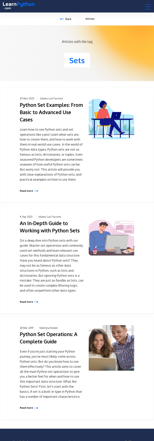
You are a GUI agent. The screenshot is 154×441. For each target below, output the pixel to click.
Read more (26, 190)
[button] (148, 7)
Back (68, 19)
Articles (90, 18)
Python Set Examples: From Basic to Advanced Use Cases (51, 112)
